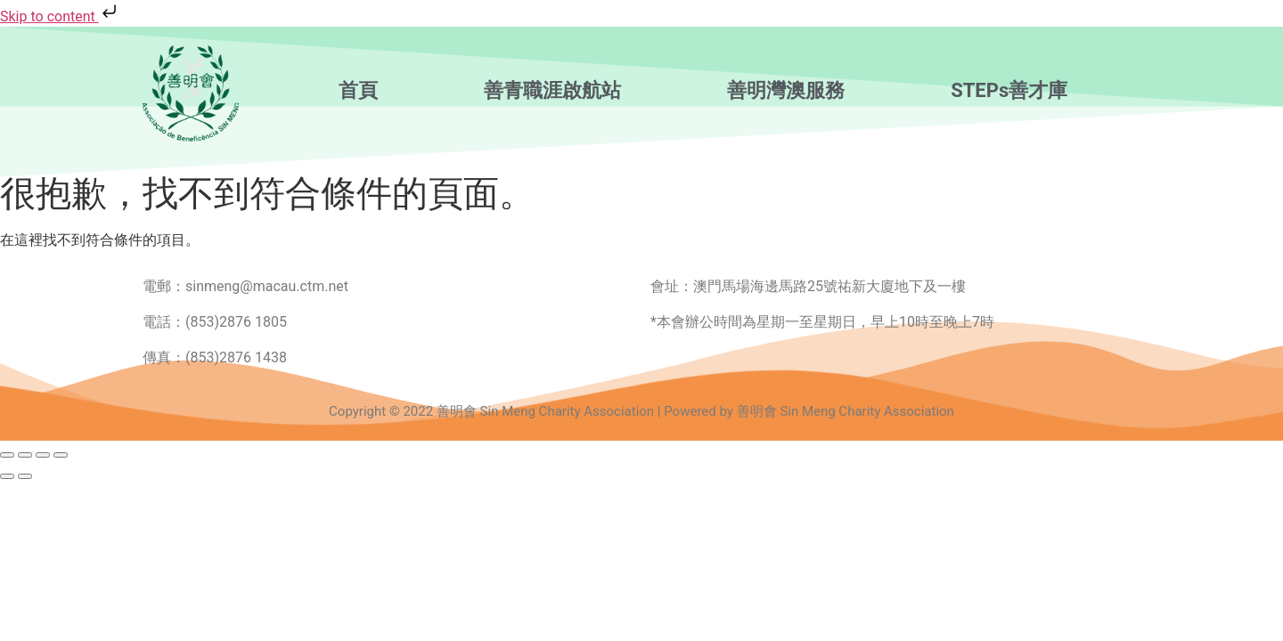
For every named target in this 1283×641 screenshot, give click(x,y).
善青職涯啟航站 (552, 91)
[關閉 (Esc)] (60, 455)
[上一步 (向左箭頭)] (7, 476)
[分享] (43, 455)
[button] (362, 91)
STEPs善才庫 (1009, 91)
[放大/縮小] (7, 455)
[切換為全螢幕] (25, 455)
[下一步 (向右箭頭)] (25, 476)
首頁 (358, 91)
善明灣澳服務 (786, 91)
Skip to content (60, 16)
